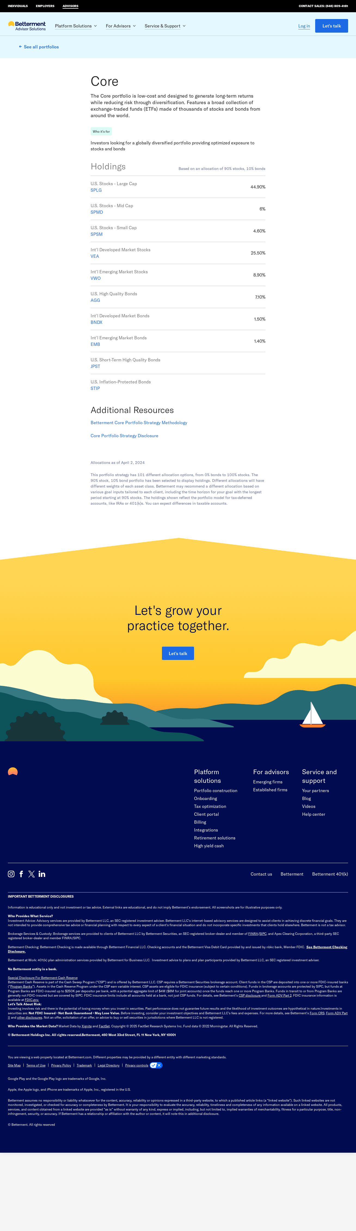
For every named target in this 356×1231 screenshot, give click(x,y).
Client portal (206, 887)
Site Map (14, 1138)
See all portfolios (41, 46)
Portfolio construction (215, 863)
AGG (95, 373)
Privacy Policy (61, 1138)
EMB (95, 417)
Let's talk (332, 25)
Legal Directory (108, 1138)
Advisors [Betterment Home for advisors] (70, 6)
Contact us (261, 947)
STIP (95, 461)
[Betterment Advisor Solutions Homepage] (27, 26)
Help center (313, 887)
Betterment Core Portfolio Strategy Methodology (139, 495)
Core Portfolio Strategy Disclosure (124, 508)
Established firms (270, 863)
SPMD (97, 285)
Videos (308, 879)
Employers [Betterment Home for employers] (45, 6)
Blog (306, 871)
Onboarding (205, 871)
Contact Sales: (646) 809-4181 (323, 6)
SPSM (97, 307)
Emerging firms (268, 855)
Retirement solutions (214, 911)
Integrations (206, 903)
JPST (95, 439)
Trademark (84, 1138)
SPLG (96, 263)
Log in (304, 25)
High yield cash (209, 919)
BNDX (96, 395)
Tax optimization (210, 879)
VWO (96, 351)
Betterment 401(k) (330, 947)
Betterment (292, 947)
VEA (95, 329)
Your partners (315, 863)
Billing (200, 895)
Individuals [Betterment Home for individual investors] (18, 6)
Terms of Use (35, 1138)
